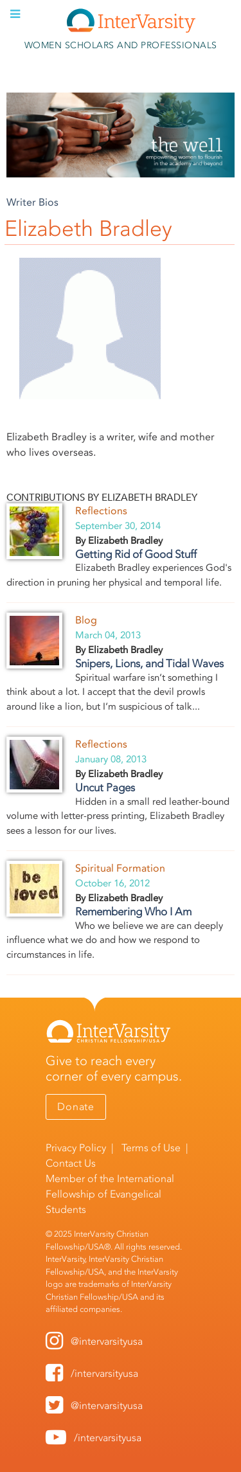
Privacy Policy (76, 1148)
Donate (75, 1106)
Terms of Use (151, 1148)
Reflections (101, 511)
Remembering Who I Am (133, 911)
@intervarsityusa (107, 1341)
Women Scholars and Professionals (120, 45)
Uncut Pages (105, 787)
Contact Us (71, 1163)
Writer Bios (32, 202)
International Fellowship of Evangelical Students (110, 1194)
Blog (86, 620)
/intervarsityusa (104, 1373)
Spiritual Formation (120, 868)
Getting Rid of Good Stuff (136, 554)
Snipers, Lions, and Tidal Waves (149, 663)
